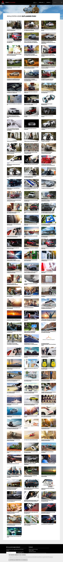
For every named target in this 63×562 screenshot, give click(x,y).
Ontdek (49, 2)
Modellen (42, 2)
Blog (35, 2)
